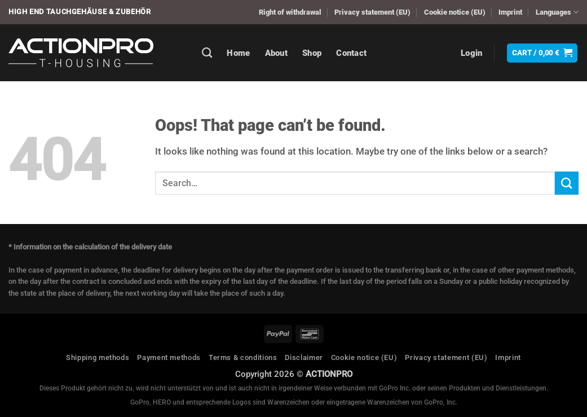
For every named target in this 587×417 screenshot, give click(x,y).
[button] (472, 53)
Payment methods (169, 357)
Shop (311, 53)
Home (238, 53)
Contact (351, 53)
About (276, 53)
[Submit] (567, 183)
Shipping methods (97, 357)
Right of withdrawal (290, 12)
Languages (557, 12)
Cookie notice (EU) (455, 12)
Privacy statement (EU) (372, 12)
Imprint (510, 12)
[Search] (207, 53)
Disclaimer (304, 357)
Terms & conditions (243, 357)
